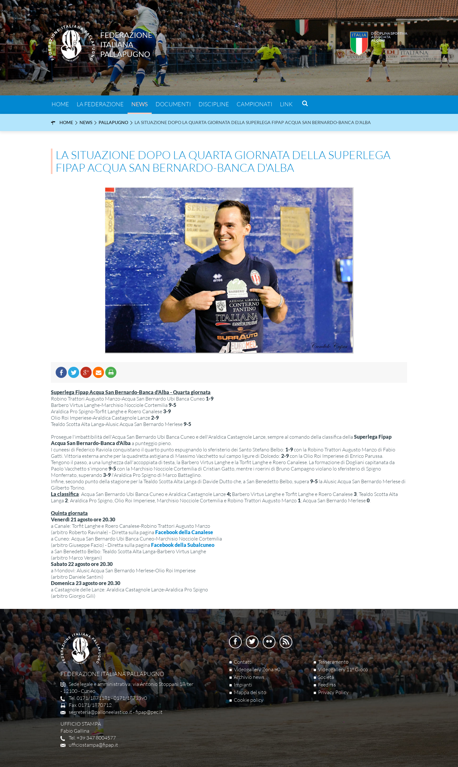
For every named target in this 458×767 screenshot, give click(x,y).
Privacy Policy (333, 692)
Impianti (243, 684)
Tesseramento (333, 662)
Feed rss (327, 684)
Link (286, 104)
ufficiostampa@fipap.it (93, 745)
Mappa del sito (250, 692)
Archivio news (249, 677)
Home (60, 104)
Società (326, 677)
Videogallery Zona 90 (257, 669)
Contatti (243, 662)
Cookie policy (248, 700)
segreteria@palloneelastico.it (100, 712)
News (139, 104)
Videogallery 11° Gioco (343, 669)
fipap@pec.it (149, 712)
